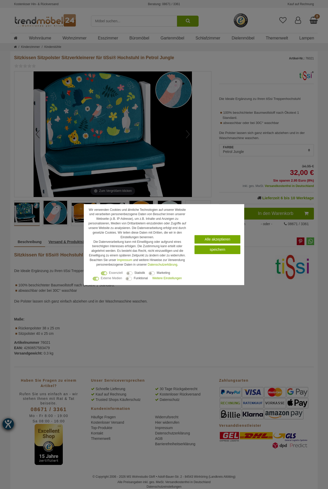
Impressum (124, 260)
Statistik (139, 273)
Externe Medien (111, 278)
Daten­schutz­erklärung (162, 264)
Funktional (141, 278)
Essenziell (116, 273)
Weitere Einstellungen (167, 278)
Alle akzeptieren (217, 239)
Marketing (163, 273)
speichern (217, 249)
